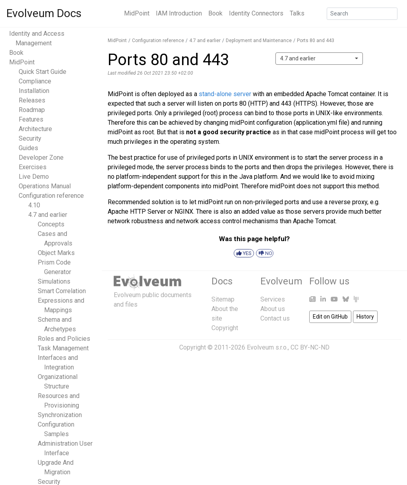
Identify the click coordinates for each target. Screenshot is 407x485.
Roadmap (32, 110)
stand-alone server (225, 94)
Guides (28, 148)
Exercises (33, 167)
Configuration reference (51, 195)
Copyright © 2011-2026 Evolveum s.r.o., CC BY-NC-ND (254, 347)
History (365, 316)
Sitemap (223, 299)
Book (215, 13)
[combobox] (319, 58)
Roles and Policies (64, 338)
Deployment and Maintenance (259, 40)
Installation (34, 91)
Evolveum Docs (43, 13)
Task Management (63, 348)
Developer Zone (41, 157)
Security (30, 138)
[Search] (362, 14)
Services (272, 299)
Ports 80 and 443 (315, 40)
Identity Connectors (256, 13)
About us (272, 309)
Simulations (54, 281)
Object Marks (56, 253)
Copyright (224, 328)
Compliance (35, 81)
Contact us (275, 318)
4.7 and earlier (47, 214)
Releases (32, 100)
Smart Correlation (62, 291)
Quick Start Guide (42, 71)
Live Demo (34, 176)
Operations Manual (45, 186)
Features (31, 119)
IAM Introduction (179, 13)
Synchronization (60, 415)
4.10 (34, 205)
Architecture (35, 129)
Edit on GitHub (330, 316)
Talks (297, 13)
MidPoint (136, 13)
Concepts (51, 224)
